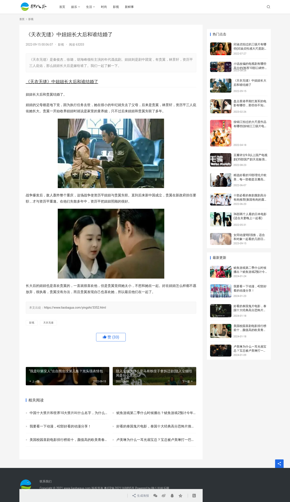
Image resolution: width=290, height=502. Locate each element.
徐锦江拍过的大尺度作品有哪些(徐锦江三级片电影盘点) (250, 126)
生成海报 (140, 495)
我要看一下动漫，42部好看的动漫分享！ (60, 426)
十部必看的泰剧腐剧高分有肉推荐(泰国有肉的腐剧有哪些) (250, 199)
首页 (63, 7)
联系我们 (46, 481)
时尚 (104, 7)
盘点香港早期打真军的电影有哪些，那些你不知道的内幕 (250, 105)
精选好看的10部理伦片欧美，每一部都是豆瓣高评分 (250, 179)
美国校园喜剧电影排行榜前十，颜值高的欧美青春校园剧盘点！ (69, 440)
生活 (89, 7)
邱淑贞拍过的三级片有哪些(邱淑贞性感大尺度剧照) (250, 48)
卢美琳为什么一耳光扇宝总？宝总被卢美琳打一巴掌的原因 (156, 440)
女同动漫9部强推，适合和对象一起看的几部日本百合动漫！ (250, 239)
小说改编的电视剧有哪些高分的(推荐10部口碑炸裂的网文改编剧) (250, 68)
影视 (116, 7)
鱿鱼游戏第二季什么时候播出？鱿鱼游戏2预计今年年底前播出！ (156, 413)
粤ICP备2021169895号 (119, 488)
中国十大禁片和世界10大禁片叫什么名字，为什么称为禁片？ (69, 413)
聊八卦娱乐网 (160, 488)
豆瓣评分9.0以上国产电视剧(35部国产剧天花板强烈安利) (250, 159)
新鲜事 (129, 7)
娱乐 (75, 7)
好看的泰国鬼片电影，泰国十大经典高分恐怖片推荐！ (156, 426)
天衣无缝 (48, 322)
